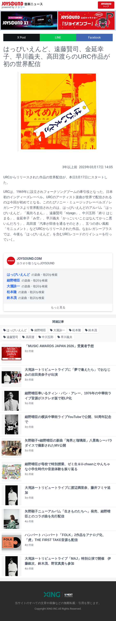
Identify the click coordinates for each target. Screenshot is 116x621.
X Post (21, 37)
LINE (58, 37)
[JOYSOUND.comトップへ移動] (106, 5)
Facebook (94, 37)
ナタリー (20, 7)
